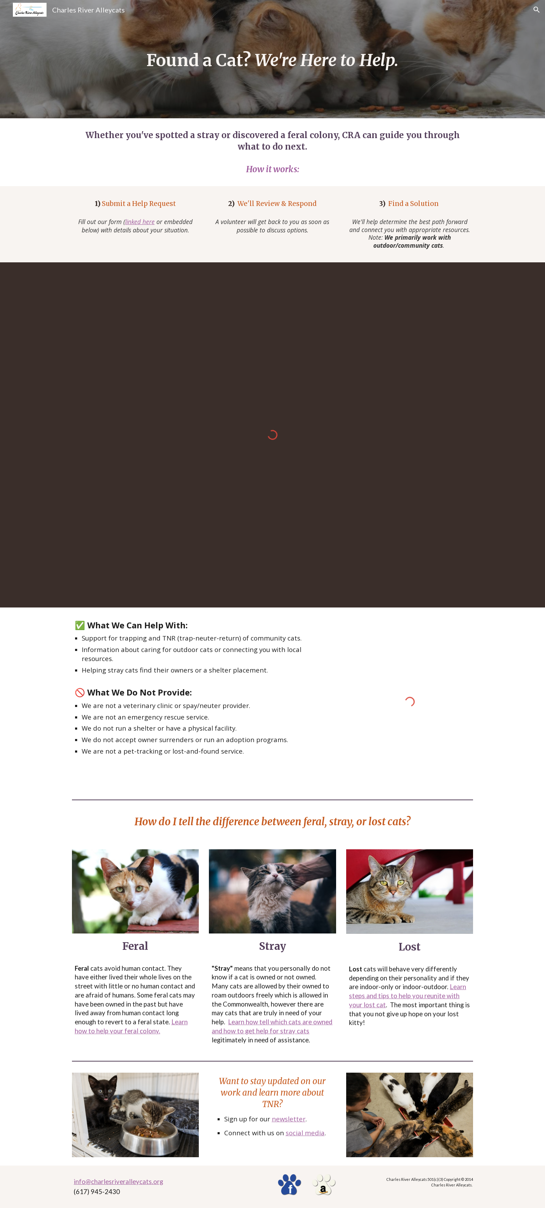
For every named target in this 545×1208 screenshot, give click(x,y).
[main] (272, 59)
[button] (536, 9)
